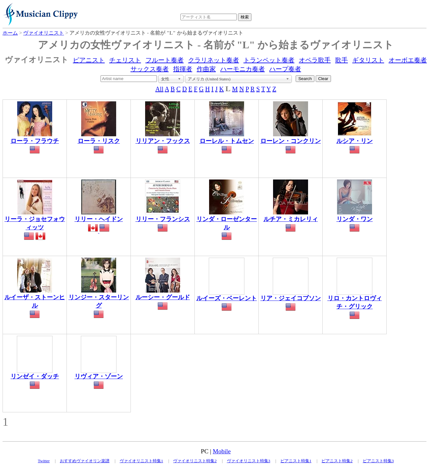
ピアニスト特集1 (296, 460)
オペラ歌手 (315, 60)
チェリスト (125, 60)
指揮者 (182, 68)
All (159, 88)
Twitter (44, 460)
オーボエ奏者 (408, 60)
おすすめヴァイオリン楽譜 (84, 460)
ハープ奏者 (285, 68)
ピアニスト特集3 (378, 460)
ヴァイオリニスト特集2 (195, 460)
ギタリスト (368, 60)
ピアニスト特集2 (337, 460)
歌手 (341, 60)
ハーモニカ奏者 (242, 68)
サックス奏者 (149, 68)
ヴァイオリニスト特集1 (141, 460)
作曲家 (206, 68)
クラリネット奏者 (213, 60)
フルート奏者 (164, 60)
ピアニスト (89, 60)
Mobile (222, 451)
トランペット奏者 (268, 60)
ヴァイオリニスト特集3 (249, 460)
